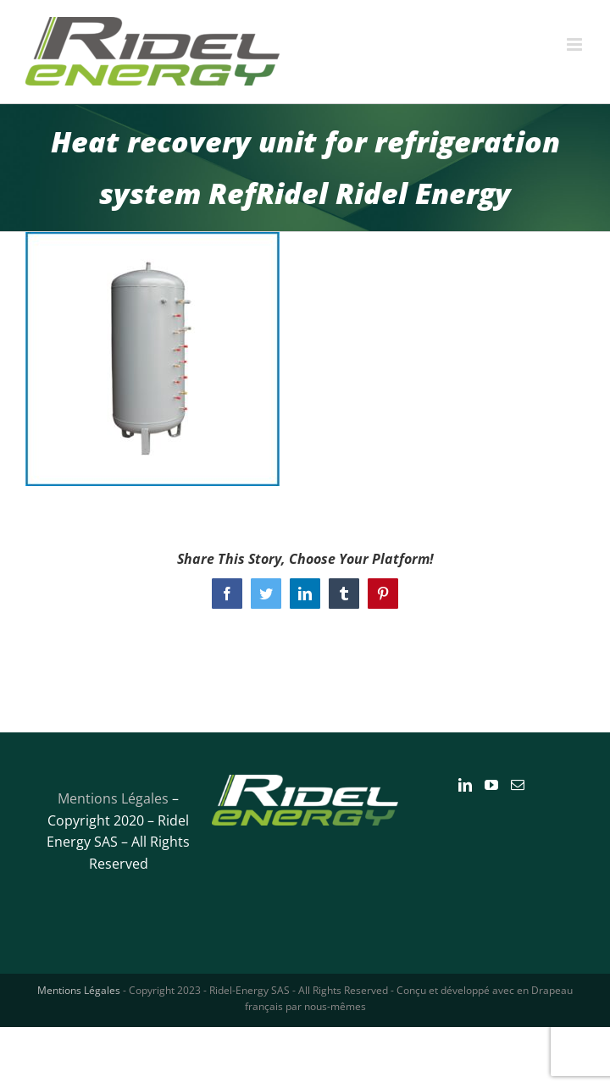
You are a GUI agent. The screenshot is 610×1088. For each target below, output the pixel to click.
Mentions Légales (113, 798)
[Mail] (517, 785)
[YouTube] (491, 785)
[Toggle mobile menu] (576, 44)
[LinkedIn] (465, 785)
